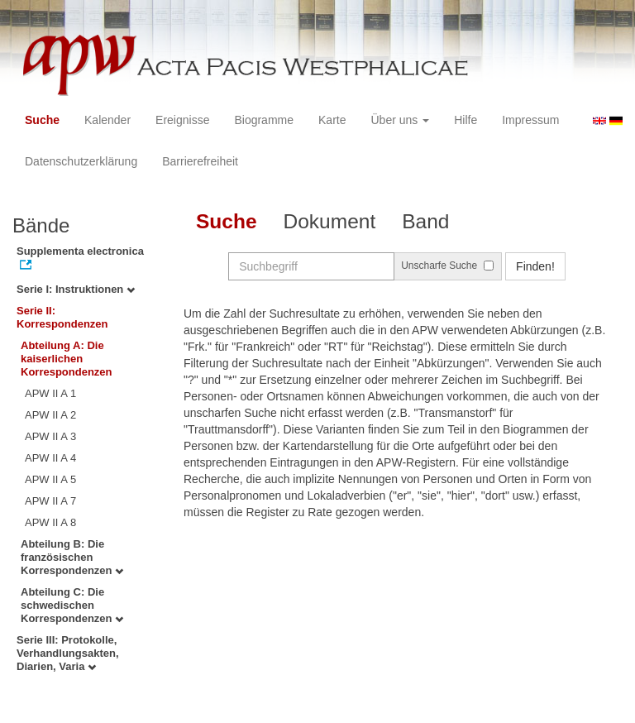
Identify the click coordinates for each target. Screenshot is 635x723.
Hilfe (465, 120)
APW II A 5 (50, 479)
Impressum (530, 120)
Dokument (330, 221)
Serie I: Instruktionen (76, 289)
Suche (42, 120)
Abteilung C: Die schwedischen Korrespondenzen (72, 605)
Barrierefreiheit (200, 161)
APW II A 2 (50, 415)
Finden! (535, 266)
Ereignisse (182, 120)
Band (425, 221)
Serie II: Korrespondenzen (62, 317)
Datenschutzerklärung (81, 161)
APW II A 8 (50, 522)
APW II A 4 (50, 458)
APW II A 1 (50, 393)
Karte (332, 120)
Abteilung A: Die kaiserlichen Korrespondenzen (66, 358)
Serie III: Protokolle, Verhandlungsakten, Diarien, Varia (68, 653)
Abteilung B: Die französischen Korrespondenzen (72, 557)
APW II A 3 (50, 436)
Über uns (400, 120)
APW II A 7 (50, 501)
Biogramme (264, 120)
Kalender (107, 120)
